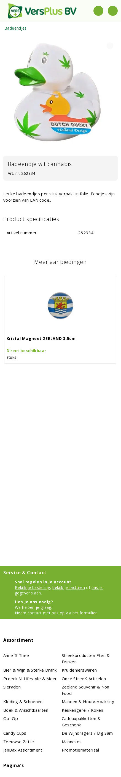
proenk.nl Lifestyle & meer (30, 678)
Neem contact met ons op (40, 612)
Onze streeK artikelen (84, 678)
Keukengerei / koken (82, 710)
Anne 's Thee (16, 655)
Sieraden (12, 687)
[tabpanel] (60, 94)
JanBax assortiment (22, 750)
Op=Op (10, 718)
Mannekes (72, 741)
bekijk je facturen (68, 587)
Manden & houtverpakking (88, 701)
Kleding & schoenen (23, 701)
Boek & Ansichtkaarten (25, 710)
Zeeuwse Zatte (18, 741)
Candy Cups (14, 733)
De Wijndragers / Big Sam (87, 733)
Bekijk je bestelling (32, 587)
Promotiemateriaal (80, 750)
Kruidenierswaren (79, 670)
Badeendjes (15, 28)
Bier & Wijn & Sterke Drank (30, 670)
